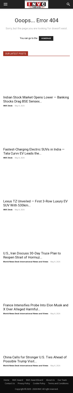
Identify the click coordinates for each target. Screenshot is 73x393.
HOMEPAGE (46, 38)
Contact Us (10, 383)
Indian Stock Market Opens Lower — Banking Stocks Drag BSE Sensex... (36, 99)
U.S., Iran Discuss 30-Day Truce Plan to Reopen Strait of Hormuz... (32, 255)
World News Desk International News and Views (25, 261)
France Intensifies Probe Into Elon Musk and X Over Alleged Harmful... (35, 307)
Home (6, 380)
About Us (50, 380)
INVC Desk (7, 105)
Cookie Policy (39, 383)
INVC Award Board (34, 380)
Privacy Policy (24, 383)
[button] (5, 4)
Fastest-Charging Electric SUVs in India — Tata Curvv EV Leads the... (34, 151)
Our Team (62, 380)
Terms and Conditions (58, 383)
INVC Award (17, 380)
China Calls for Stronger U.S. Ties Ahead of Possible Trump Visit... (35, 359)
